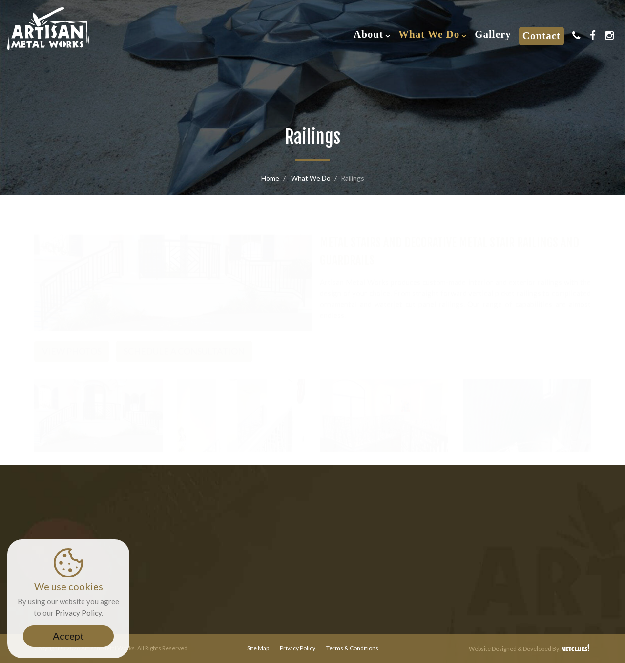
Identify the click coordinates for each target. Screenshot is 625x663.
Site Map (258, 648)
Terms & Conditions (352, 648)
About (368, 34)
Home (270, 178)
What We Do (428, 34)
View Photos (72, 341)
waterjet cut (395, 294)
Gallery (493, 34)
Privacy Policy (297, 648)
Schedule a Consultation (184, 341)
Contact (541, 36)
